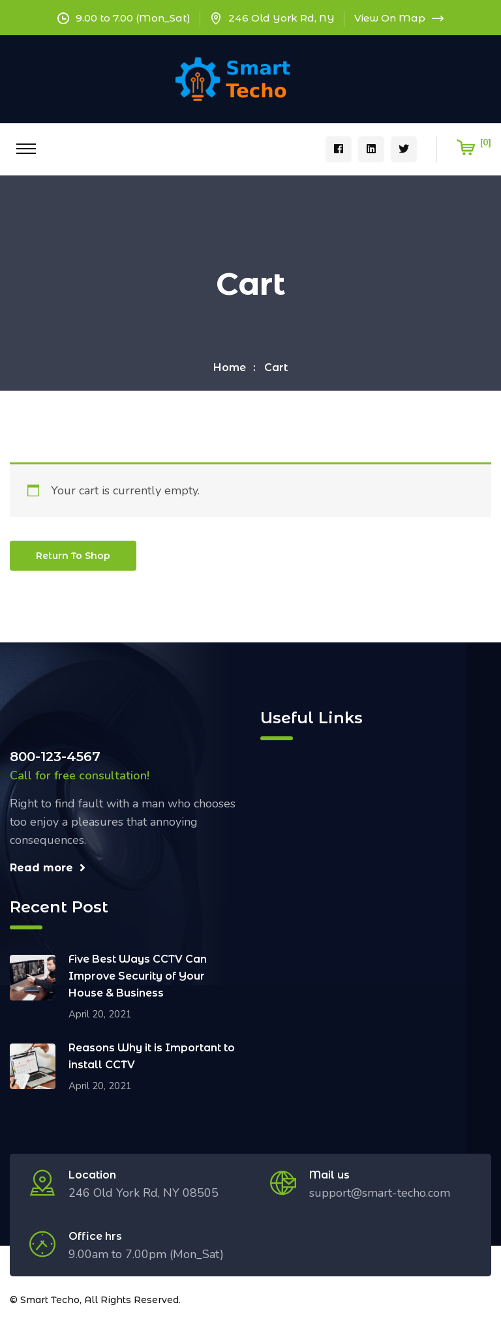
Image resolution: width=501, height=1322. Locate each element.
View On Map (399, 18)
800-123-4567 (55, 756)
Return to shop (73, 556)
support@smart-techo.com (379, 1193)
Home (229, 367)
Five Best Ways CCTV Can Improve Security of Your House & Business (137, 976)
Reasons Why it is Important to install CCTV (151, 1056)
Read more (47, 868)
